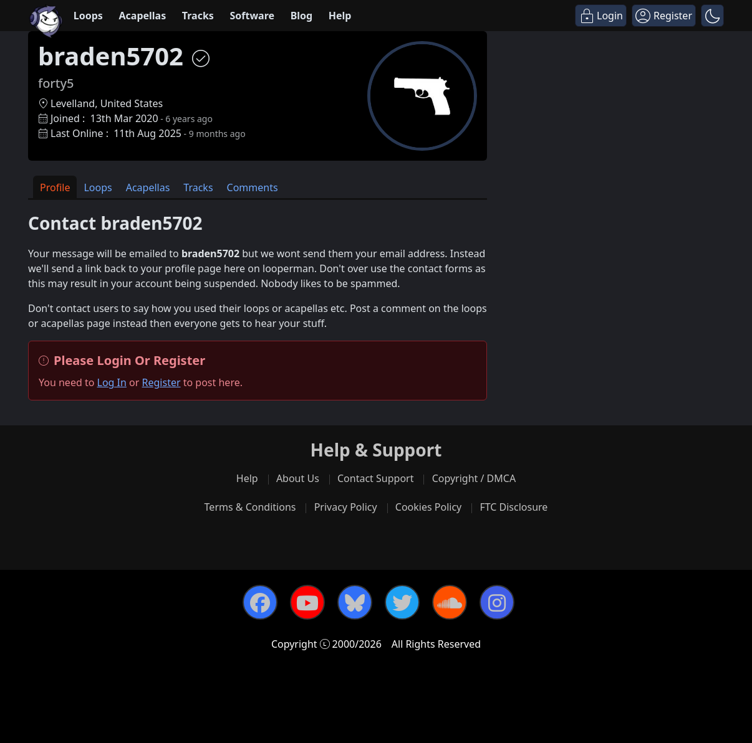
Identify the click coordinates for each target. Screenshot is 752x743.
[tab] (55, 187)
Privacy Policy (345, 507)
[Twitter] (402, 602)
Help (340, 15)
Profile (55, 187)
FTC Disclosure (513, 507)
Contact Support (375, 478)
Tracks (198, 15)
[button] (712, 15)
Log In (112, 382)
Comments (252, 187)
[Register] (664, 15)
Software (251, 15)
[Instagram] (497, 602)
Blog (302, 15)
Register (161, 382)
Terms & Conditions (250, 507)
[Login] (601, 15)
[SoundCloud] (449, 602)
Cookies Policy (428, 507)
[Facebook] (260, 602)
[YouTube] (307, 602)
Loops (88, 15)
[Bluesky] (354, 602)
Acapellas (142, 15)
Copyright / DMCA (474, 478)
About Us (297, 478)
